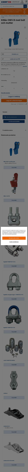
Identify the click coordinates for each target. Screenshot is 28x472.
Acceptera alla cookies (14, 238)
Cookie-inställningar (14, 241)
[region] (14, 236)
